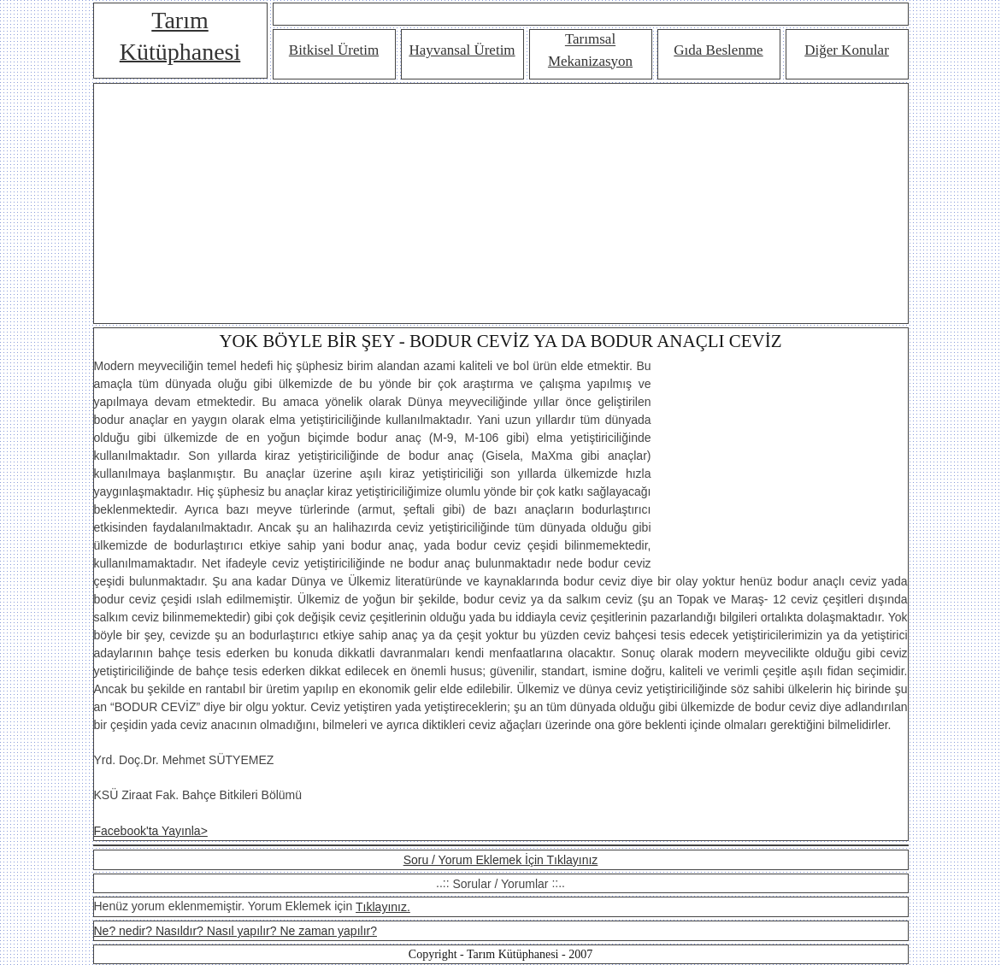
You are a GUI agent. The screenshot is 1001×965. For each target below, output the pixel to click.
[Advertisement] (501, 203)
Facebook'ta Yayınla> (151, 831)
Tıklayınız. (383, 907)
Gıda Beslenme (718, 50)
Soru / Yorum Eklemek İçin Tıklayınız (500, 860)
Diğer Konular (846, 50)
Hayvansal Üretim (462, 50)
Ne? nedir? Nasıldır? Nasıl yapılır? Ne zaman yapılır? (235, 931)
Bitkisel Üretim (334, 50)
